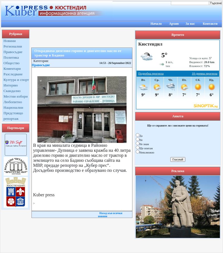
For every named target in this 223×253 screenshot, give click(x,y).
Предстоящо (13, 113)
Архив (174, 24)
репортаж (11, 118)
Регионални (13, 46)
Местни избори (16, 96)
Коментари (12, 68)
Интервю (11, 85)
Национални (13, 107)
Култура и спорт (16, 80)
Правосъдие (13, 52)
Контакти (210, 24)
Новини (10, 41)
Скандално (12, 91)
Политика (11, 57)
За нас (190, 24)
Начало (156, 24)
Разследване (13, 74)
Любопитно (13, 102)
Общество (12, 63)
